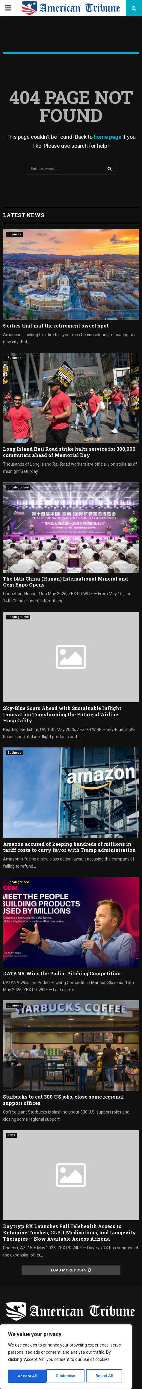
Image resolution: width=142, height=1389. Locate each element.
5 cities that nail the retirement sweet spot (56, 325)
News (11, 1135)
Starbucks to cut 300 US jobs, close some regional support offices (63, 1099)
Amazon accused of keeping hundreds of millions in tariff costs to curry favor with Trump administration (69, 847)
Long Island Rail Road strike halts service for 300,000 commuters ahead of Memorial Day (69, 452)
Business (14, 234)
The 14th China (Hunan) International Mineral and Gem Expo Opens (65, 581)
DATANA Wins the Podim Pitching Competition (62, 973)
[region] (66, 1357)
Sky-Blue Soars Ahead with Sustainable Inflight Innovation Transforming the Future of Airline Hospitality (62, 714)
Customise (27, 1376)
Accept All (105, 1376)
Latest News (23, 215)
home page (107, 137)
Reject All (67, 1376)
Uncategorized (18, 487)
